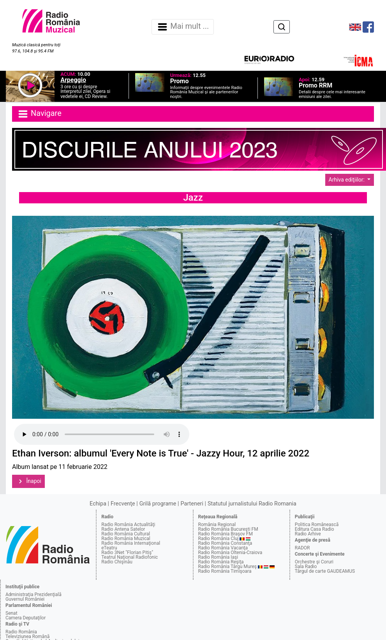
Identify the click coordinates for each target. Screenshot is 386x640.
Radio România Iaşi (218, 557)
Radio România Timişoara (225, 571)
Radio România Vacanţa (223, 548)
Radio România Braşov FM (225, 534)
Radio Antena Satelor (123, 529)
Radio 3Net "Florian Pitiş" (127, 552)
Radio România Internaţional (130, 543)
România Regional (217, 524)
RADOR (302, 548)
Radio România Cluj (218, 538)
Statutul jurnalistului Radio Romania (252, 503)
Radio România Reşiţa (221, 562)
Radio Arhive (308, 534)
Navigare (39, 114)
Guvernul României (24, 599)
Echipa (98, 503)
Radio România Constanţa (225, 543)
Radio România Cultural (125, 534)
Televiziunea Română (27, 636)
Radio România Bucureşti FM (228, 529)
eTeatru (109, 548)
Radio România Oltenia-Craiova (230, 552)
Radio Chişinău (116, 562)
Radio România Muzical (125, 538)
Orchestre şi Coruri (314, 562)
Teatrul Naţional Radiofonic (129, 557)
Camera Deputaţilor (25, 618)
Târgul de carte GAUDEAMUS (325, 571)
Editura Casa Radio (314, 529)
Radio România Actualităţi (128, 524)
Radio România (21, 632)
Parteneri (192, 503)
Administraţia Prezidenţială (33, 594)
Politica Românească (317, 524)
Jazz (193, 197)
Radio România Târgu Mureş (227, 566)
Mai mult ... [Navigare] (183, 27)
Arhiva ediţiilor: (347, 180)
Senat (11, 613)
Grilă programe (157, 503)
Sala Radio (306, 566)
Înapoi (28, 481)
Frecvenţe (123, 503)
